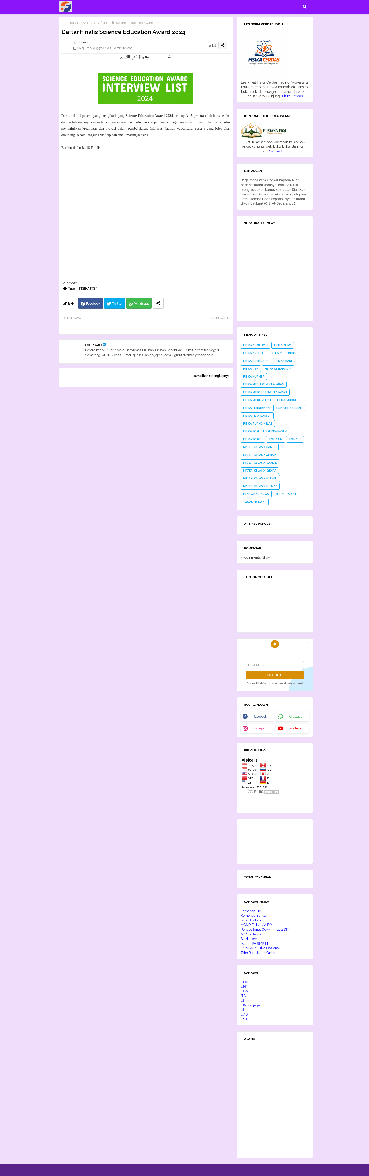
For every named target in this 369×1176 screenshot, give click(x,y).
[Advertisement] (146, 451)
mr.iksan (93, 344)
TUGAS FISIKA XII (254, 502)
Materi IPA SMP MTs (256, 943)
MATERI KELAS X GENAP (259, 455)
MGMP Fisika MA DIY (256, 925)
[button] (304, 6)
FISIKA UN (275, 439)
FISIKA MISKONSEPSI (257, 400)
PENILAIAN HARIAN (256, 494)
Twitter (117, 303)
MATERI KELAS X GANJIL (259, 447)
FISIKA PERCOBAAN (289, 408)
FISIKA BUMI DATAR (256, 361)
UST (244, 1019)
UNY (244, 986)
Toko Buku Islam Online (258, 953)
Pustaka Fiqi (277, 151)
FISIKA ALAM (282, 345)
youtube (295, 728)
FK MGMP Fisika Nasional (260, 948)
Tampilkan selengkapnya (211, 376)
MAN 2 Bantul (251, 934)
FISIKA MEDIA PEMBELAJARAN (263, 384)
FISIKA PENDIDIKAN (256, 408)
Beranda (67, 22)
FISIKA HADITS (285, 361)
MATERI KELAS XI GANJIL (260, 462)
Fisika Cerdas (292, 96)
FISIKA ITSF (85, 22)
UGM (244, 991)
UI (242, 1010)
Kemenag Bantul (253, 915)
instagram (260, 728)
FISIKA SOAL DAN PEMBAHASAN (265, 431)
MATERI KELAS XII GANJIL (260, 478)
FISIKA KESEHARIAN (278, 368)
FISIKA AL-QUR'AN (255, 345)
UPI (243, 1000)
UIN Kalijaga (250, 1005)
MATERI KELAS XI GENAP (259, 470)
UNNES (247, 982)
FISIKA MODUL (287, 400)
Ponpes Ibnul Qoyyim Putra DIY (265, 929)
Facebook (93, 303)
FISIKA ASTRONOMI (283, 353)
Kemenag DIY (251, 911)
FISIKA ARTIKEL (253, 353)
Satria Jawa (250, 939)
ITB (243, 996)
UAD (244, 1014)
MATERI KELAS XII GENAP (260, 486)
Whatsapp (141, 303)
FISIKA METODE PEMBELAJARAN (265, 392)
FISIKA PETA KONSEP (257, 415)
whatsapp (296, 716)
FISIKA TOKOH (252, 439)
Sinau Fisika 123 (252, 920)
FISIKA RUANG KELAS (257, 423)
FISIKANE (295, 439)
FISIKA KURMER (253, 376)
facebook (260, 716)
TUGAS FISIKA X (286, 494)
